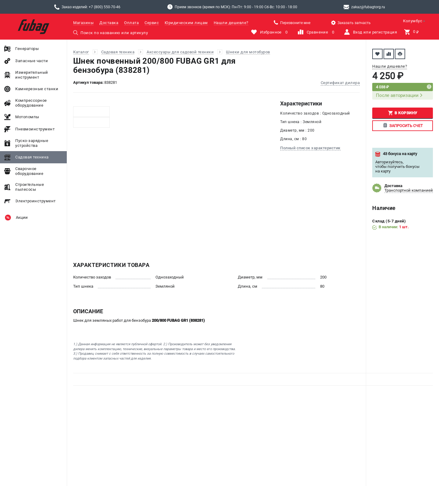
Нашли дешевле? (231, 22)
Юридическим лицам (186, 22)
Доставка (108, 22)
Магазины (83, 22)
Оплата (131, 22)
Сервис (152, 22)
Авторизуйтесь (389, 162)
